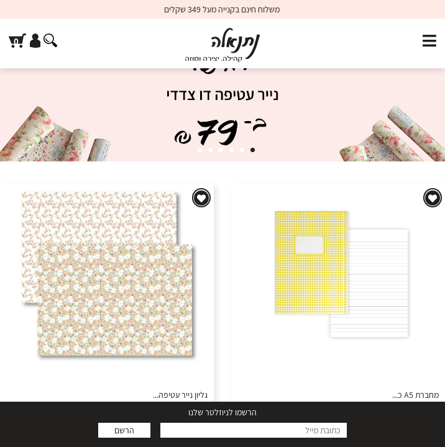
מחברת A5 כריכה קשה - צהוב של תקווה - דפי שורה (356, 395)
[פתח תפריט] (429, 41)
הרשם (124, 430)
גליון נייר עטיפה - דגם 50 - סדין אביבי (148, 395)
